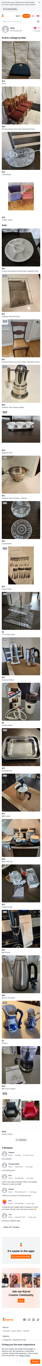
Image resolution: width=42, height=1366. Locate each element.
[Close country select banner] (39, 2)
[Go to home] (3, 16)
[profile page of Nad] (5, 29)
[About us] (33, 16)
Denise (11, 1152)
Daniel (11, 1189)
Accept (35, 1361)
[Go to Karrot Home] (8, 1320)
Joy (10, 1214)
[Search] (38, 21)
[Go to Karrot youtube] (33, 1319)
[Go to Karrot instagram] (29, 1319)
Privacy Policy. (24, 1356)
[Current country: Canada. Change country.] (38, 16)
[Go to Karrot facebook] (24, 1319)
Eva (10, 1175)
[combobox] (19, 21)
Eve (10, 1201)
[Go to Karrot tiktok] (38, 1319)
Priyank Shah (14, 1164)
